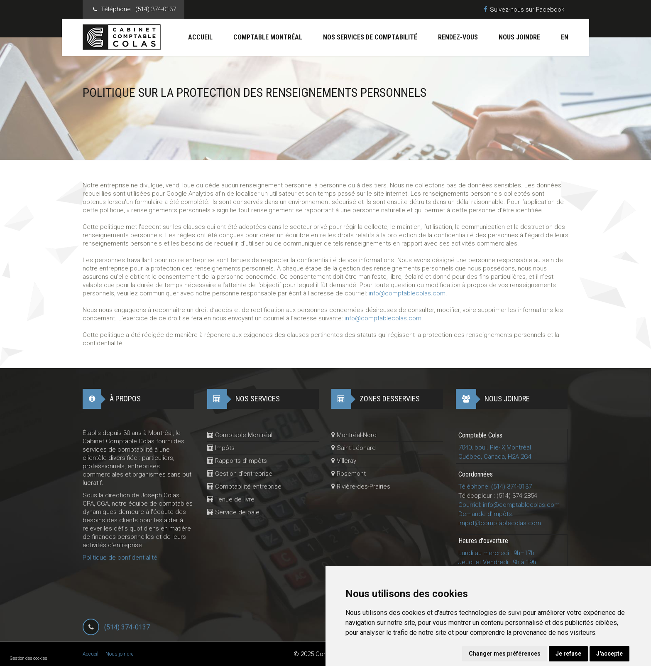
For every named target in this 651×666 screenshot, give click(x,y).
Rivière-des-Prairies (360, 486)
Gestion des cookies (28, 658)
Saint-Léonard (353, 448)
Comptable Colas (480, 435)
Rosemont (348, 473)
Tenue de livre (231, 499)
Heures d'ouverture (483, 541)
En (564, 37)
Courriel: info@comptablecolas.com (509, 505)
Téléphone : (138, 9)
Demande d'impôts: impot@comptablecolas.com (499, 518)
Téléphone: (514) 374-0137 (495, 486)
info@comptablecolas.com (407, 293)
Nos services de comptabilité (370, 37)
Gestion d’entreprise (239, 473)
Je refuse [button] (568, 653)
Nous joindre (519, 37)
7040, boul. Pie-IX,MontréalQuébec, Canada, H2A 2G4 (494, 452)
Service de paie (233, 512)
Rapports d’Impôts (237, 460)
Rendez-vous (458, 37)
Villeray (343, 460)
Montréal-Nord (354, 435)
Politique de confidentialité (120, 557)
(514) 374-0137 (127, 627)
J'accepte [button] (609, 653)
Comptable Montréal (267, 37)
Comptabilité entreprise (244, 486)
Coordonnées (475, 474)
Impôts (221, 448)
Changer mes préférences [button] (505, 653)
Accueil (200, 37)
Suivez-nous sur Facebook (524, 9)
